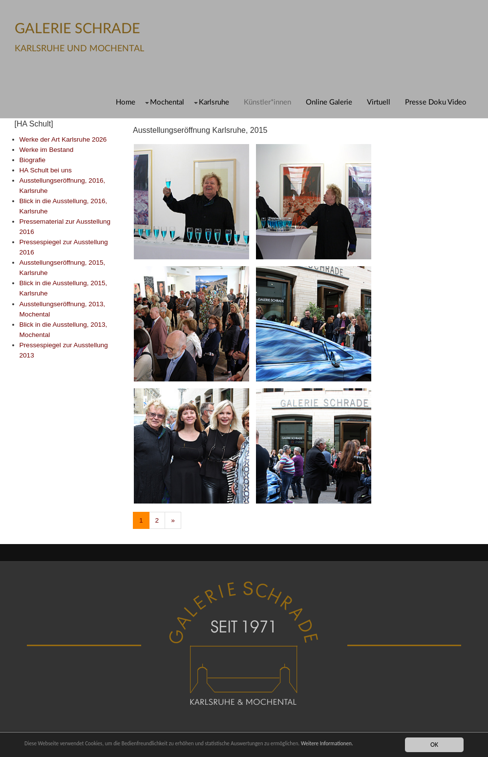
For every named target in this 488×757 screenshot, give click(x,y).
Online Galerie (329, 102)
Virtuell (378, 102)
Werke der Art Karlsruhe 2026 (63, 139)
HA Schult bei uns (46, 170)
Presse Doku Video (436, 102)
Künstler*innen (267, 102)
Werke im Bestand (47, 149)
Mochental (167, 102)
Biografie (33, 160)
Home (125, 102)
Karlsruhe (214, 102)
